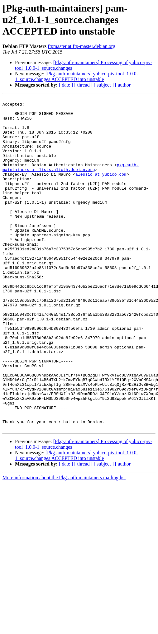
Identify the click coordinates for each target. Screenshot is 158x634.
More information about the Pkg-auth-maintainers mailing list (64, 543)
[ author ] (124, 85)
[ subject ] (104, 85)
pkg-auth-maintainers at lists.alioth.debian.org (70, 181)
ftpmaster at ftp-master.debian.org (81, 46)
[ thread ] (83, 85)
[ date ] (66, 85)
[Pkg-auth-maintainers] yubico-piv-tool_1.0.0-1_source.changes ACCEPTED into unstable (76, 76)
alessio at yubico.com (101, 190)
